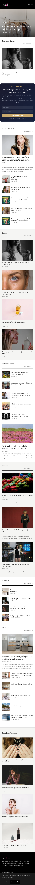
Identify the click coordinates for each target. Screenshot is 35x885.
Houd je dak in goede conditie (20, 706)
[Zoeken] (32, 4)
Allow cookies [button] (15, 882)
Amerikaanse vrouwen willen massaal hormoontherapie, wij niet (16, 160)
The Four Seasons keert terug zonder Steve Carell (20, 373)
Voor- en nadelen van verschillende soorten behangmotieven (22, 716)
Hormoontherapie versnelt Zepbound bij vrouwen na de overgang (20, 178)
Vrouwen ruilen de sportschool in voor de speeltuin (20, 616)
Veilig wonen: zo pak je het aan (20, 695)
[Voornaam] (17, 107)
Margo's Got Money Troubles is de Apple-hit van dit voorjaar (21, 384)
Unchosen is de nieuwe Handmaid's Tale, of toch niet (20, 415)
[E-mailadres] (17, 111)
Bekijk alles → (28, 131)
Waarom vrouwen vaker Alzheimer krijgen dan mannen (22, 209)
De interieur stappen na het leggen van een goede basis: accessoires (22, 674)
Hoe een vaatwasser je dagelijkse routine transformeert (17, 657)
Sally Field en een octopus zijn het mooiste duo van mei (21, 405)
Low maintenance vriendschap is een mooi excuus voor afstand (21, 607)
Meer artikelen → (27, 44)
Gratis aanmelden (17, 115)
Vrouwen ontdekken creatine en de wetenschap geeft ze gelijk (22, 199)
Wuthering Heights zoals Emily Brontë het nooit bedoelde (16, 447)
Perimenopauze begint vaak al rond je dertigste (20, 188)
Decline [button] (6, 882)
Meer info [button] (10, 877)
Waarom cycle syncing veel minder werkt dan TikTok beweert (22, 220)
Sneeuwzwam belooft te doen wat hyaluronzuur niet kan (13, 323)
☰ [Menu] (29, 4)
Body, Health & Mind (7, 872)
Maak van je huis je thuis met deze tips (21, 685)
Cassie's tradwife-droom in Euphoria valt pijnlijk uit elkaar (20, 394)
